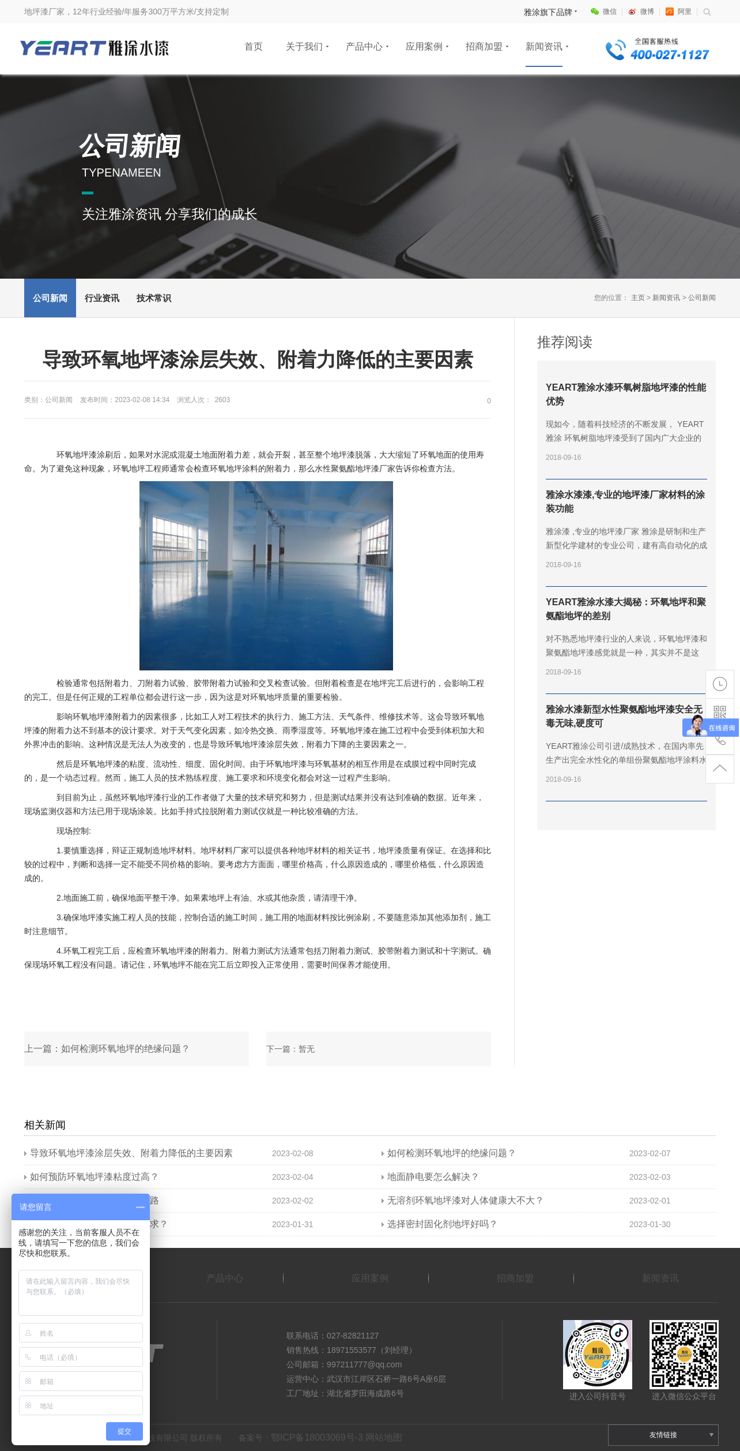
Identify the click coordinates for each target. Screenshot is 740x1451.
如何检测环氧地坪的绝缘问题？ (451, 1153)
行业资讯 (102, 298)
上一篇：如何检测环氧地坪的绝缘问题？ (107, 1048)
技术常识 (154, 298)
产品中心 (364, 46)
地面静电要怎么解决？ (433, 1177)
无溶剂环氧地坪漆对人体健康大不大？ (465, 1200)
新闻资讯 (544, 46)
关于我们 (304, 46)
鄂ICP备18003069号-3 (317, 1437)
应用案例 (424, 46)
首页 (253, 46)
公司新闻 (50, 298)
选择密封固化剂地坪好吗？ (442, 1224)
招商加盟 (484, 46)
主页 (638, 298)
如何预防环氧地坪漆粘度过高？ (94, 1177)
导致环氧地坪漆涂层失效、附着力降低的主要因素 (131, 1153)
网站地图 (383, 1437)
